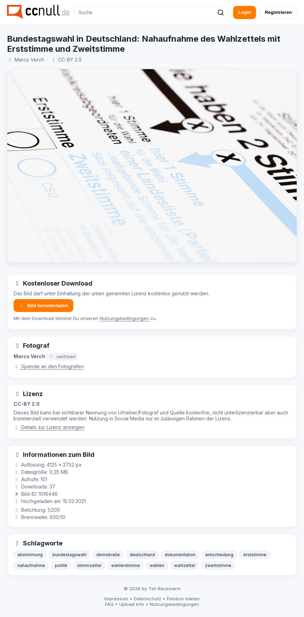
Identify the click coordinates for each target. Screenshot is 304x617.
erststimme (254, 554)
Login (244, 12)
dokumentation (180, 554)
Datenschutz (147, 598)
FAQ (109, 604)
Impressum (116, 598)
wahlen (157, 565)
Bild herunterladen (43, 305)
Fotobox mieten (183, 598)
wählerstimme (125, 565)
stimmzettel (89, 565)
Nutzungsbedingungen (124, 318)
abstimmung (30, 554)
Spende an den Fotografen (49, 366)
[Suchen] (220, 12)
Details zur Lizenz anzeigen (49, 427)
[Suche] (151, 12)
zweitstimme (218, 565)
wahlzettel (184, 565)
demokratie (108, 554)
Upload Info (131, 604)
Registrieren (278, 12)
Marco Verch (29, 60)
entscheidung (219, 554)
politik (61, 565)
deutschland (142, 554)
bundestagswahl (69, 554)
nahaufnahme (31, 565)
